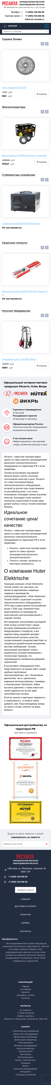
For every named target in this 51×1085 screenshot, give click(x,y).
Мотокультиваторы (25, 1048)
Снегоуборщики (25, 1042)
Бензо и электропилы (25, 1060)
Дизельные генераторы (25, 1040)
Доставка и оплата (25, 906)
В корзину (42, 94)
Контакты (25, 931)
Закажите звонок (25, 890)
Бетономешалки (25, 1057)
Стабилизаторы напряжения (18, 175)
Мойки (25, 1066)
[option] (25, 74)
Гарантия (25, 914)
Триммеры (25, 1063)
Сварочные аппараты (14, 242)
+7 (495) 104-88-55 (34, 12)
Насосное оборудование (16, 310)
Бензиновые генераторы (25, 1037)
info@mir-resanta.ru (34, 19)
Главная (25, 899)
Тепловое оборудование (25, 1045)
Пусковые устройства (26, 1074)
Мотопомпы (25, 1054)
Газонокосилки (25, 1051)
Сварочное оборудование (25, 1034)
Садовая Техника (12, 39)
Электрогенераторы (13, 107)
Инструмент (25, 1071)
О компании (25, 989)
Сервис (25, 923)
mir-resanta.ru (25, 1010)
